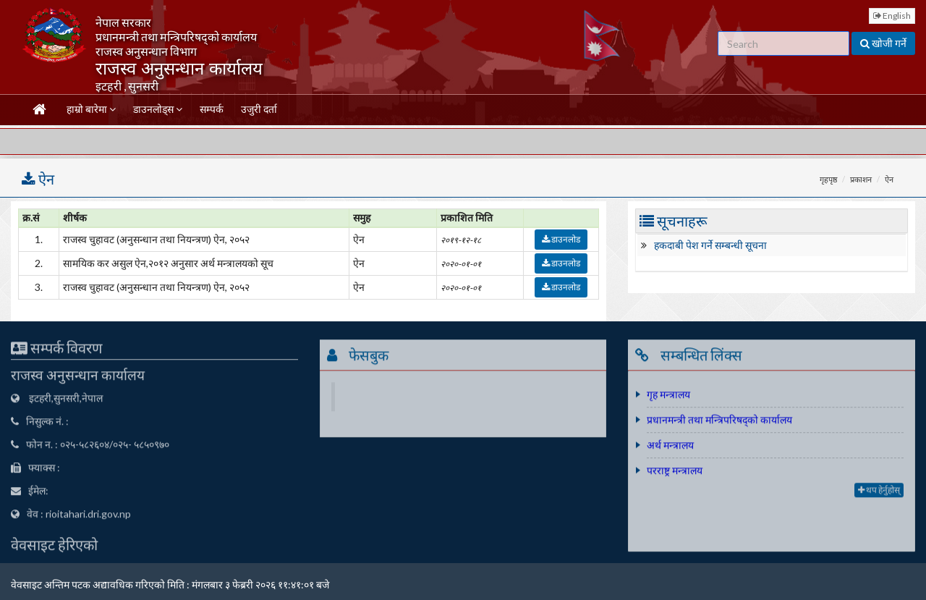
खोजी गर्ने (883, 43)
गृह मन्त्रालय (668, 396)
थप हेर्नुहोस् (879, 491)
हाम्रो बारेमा (91, 109)
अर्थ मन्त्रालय (670, 447)
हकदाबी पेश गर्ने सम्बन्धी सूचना (710, 245)
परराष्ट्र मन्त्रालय (674, 472)
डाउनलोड (561, 239)
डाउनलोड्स (157, 109)
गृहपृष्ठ (828, 179)
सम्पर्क (212, 109)
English (892, 15)
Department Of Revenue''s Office (464, 398)
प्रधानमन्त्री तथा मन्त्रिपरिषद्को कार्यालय (719, 421)
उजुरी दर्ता (259, 109)
